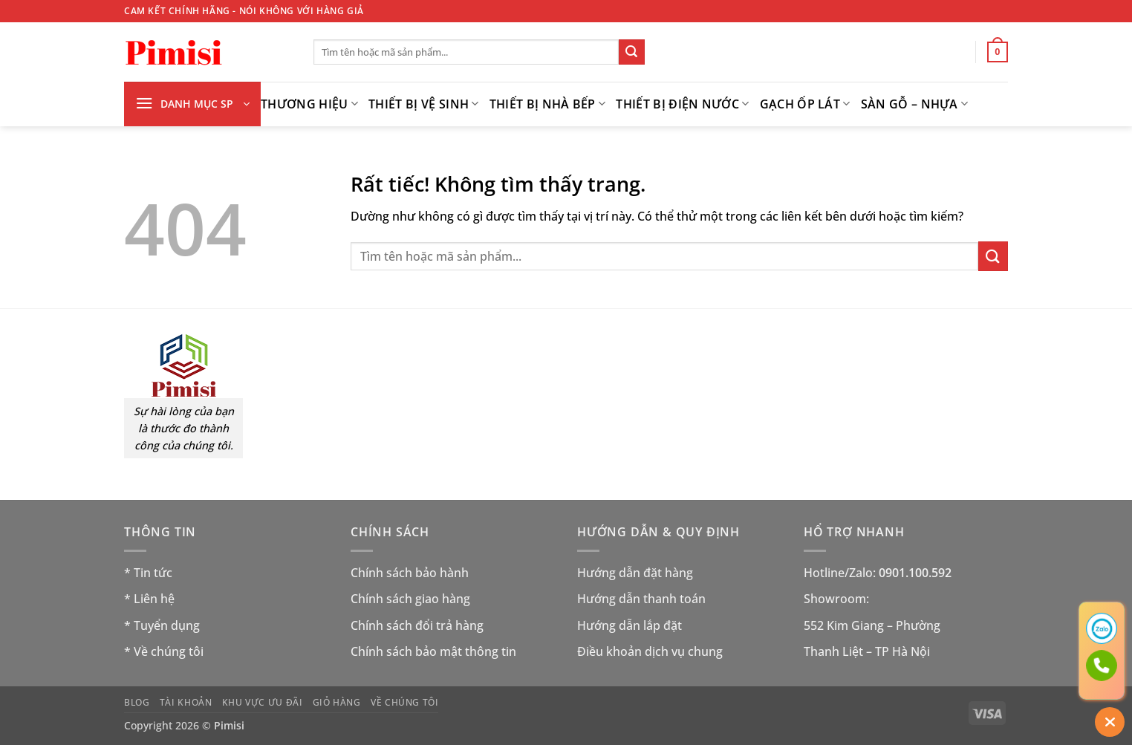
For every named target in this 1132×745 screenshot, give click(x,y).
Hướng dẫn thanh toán (641, 599)
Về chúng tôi (404, 702)
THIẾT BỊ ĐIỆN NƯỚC (682, 104)
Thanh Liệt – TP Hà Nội (867, 651)
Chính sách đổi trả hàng (417, 625)
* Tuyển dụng (162, 625)
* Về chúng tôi (164, 651)
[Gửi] (631, 52)
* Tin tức (148, 573)
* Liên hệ (149, 599)
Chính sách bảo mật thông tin (433, 651)
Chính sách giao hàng (410, 599)
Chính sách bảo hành (410, 573)
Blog (136, 702)
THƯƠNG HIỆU (309, 104)
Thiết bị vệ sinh (423, 104)
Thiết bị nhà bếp (547, 104)
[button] (997, 52)
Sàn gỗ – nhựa (915, 104)
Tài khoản (186, 702)
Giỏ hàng (337, 702)
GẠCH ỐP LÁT (805, 104)
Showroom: (836, 599)
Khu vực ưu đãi (262, 702)
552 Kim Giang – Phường (872, 625)
